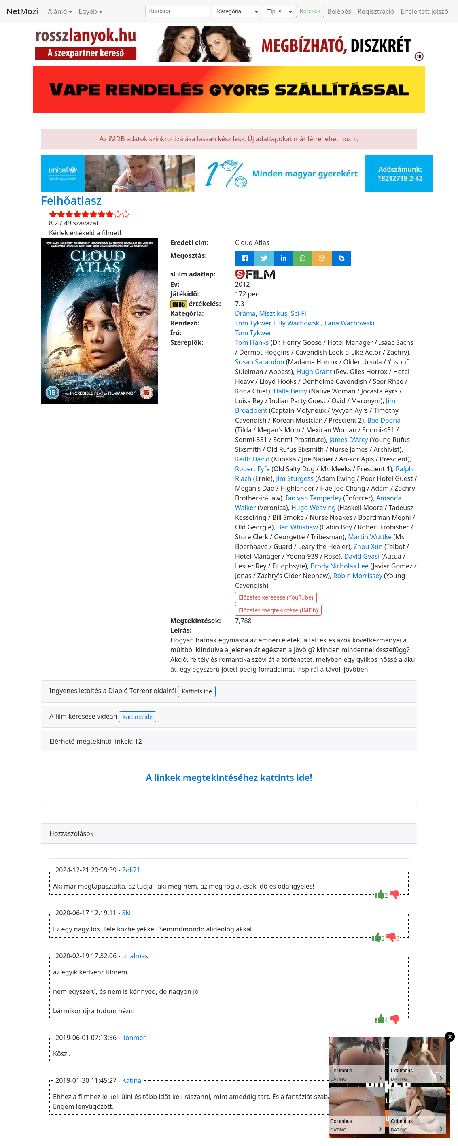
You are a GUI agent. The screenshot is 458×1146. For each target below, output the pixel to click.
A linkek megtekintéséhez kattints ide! (229, 777)
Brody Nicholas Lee (340, 565)
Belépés (339, 11)
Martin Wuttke (370, 536)
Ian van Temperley (313, 497)
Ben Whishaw (297, 527)
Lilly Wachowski (297, 323)
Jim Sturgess (295, 478)
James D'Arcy (348, 439)
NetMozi (22, 11)
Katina (132, 1080)
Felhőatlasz (71, 200)
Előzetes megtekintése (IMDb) (278, 610)
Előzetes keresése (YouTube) (276, 597)
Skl (126, 912)
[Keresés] (177, 11)
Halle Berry (290, 391)
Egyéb (87, 11)
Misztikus (273, 313)
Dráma (245, 313)
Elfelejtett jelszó (425, 11)
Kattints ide (197, 691)
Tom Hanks (252, 342)
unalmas (135, 955)
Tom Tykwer (253, 323)
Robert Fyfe (252, 468)
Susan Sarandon (259, 361)
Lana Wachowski (349, 323)
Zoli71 (131, 869)
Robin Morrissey (357, 575)
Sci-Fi (298, 313)
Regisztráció (376, 11)
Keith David (252, 459)
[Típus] (278, 11)
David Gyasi (362, 556)
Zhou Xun (368, 546)
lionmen (134, 1037)
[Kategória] (236, 11)
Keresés (309, 11)
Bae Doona (384, 420)
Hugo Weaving (313, 507)
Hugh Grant (314, 371)
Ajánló (57, 11)
